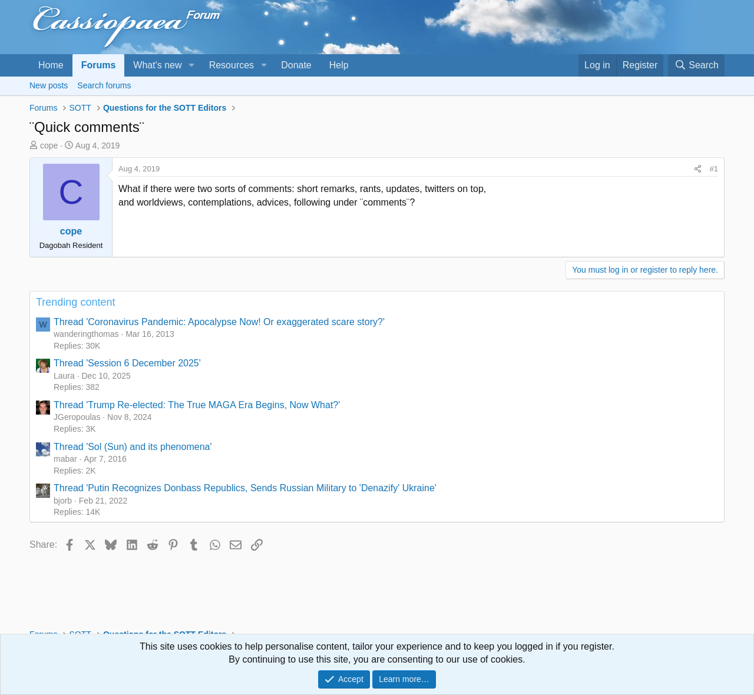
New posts (48, 85)
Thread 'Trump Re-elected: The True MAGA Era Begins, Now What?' (197, 405)
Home (51, 65)
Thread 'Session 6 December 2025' (127, 363)
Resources (231, 65)
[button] (191, 65)
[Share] (698, 169)
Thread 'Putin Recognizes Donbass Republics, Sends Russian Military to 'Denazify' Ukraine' (245, 488)
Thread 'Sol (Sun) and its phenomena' (133, 447)
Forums (98, 65)
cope (49, 145)
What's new (157, 65)
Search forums (104, 85)
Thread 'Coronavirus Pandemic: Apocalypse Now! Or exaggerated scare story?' (219, 322)
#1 (714, 168)
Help (339, 65)
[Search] (696, 65)
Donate (296, 65)
